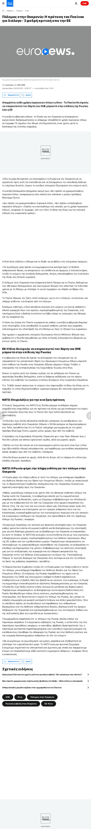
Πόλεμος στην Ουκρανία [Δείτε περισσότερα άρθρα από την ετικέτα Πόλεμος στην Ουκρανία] (42, 697)
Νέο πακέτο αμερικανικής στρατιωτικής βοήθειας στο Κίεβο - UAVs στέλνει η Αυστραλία (42, 681)
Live (85, 3)
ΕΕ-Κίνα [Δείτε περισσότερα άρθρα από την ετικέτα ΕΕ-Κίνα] (49, 703)
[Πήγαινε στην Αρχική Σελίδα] (10, 3)
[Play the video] (45, 51)
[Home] (3, 11)
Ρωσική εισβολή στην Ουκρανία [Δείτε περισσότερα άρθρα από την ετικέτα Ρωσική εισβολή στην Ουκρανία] (21, 703)
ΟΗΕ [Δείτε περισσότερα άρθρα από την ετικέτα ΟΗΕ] (8, 697)
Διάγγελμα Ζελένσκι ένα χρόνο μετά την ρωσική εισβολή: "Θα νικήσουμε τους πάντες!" (42, 674)
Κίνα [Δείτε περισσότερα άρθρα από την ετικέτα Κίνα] (20, 697)
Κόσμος (19, 11)
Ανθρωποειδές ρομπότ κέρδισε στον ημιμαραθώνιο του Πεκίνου (32, 687)
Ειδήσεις (10, 11)
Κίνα (27, 11)
